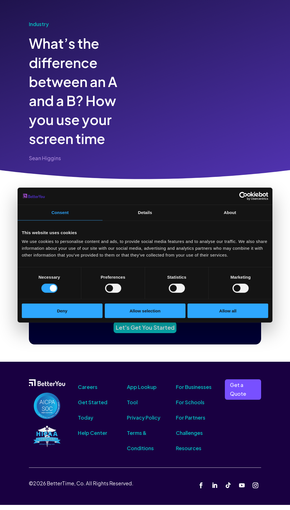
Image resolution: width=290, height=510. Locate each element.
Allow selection (144, 310)
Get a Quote (238, 394)
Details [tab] (145, 212)
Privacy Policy (143, 422)
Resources (188, 453)
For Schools (190, 407)
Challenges (189, 438)
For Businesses (194, 392)
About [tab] (230, 212)
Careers (87, 392)
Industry (39, 24)
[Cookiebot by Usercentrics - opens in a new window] (243, 196)
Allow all (227, 310)
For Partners (190, 422)
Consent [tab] (60, 212)
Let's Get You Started (145, 330)
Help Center (92, 438)
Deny (62, 310)
